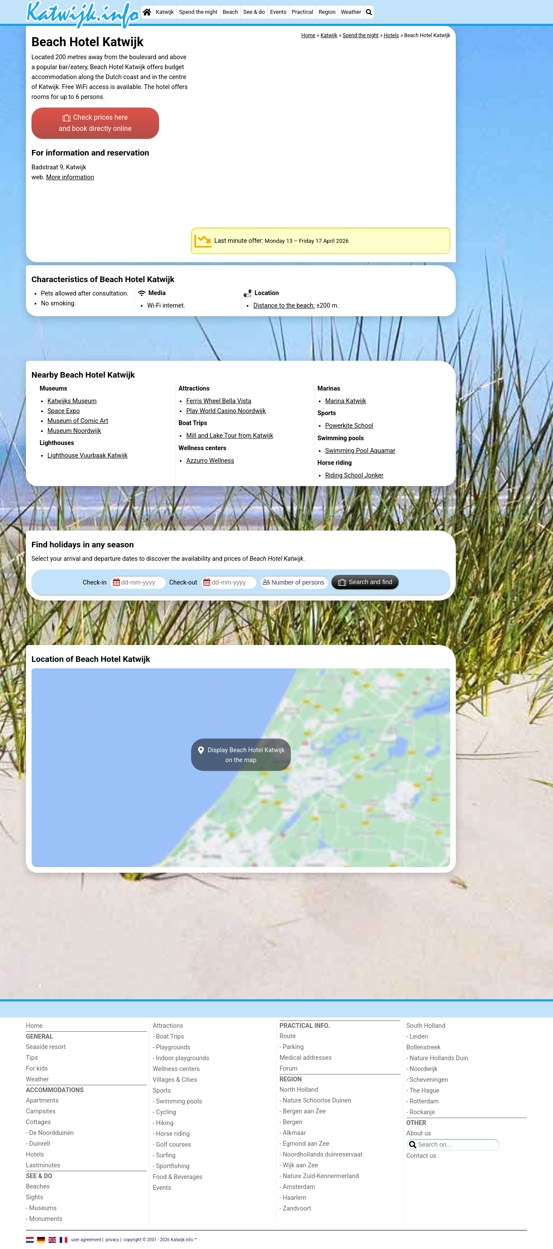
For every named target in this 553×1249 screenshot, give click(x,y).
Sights (34, 1197)
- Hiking (163, 1123)
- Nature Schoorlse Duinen (315, 1100)
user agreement (86, 1239)
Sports (162, 1090)
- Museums (41, 1208)
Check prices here (95, 123)
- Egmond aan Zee (304, 1143)
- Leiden (417, 1036)
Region (326, 12)
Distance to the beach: (284, 305)
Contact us (421, 1156)
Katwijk (165, 12)
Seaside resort (46, 1047)
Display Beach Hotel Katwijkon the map (241, 754)
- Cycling (164, 1112)
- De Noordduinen (50, 1133)
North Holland (299, 1089)
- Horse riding (171, 1134)
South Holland (426, 1026)
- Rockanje (421, 1112)
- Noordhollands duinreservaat (321, 1154)
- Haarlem (293, 1197)
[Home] (147, 12)
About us (419, 1133)
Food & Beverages (178, 1177)
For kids (37, 1068)
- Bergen (291, 1122)
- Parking (292, 1047)
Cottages (38, 1122)
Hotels (35, 1154)
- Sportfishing (171, 1166)
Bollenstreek (424, 1047)
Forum (288, 1068)
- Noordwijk (422, 1069)
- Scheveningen (427, 1080)
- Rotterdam (423, 1101)
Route (288, 1036)
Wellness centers (176, 1069)
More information (70, 177)
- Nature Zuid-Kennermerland (319, 1176)
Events (278, 12)
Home (34, 1026)
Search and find (365, 582)
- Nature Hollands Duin (437, 1058)
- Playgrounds (172, 1047)
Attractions (168, 1026)
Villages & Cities (175, 1080)
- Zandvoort (295, 1208)
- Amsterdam (297, 1187)
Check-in (95, 582)
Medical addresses (306, 1057)
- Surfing (164, 1155)
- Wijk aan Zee (299, 1165)
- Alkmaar (293, 1133)
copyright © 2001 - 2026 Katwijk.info (159, 1239)
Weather (351, 12)
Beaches (38, 1186)
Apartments (42, 1100)
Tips (32, 1057)
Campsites (41, 1111)
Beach (230, 12)
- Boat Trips (168, 1036)
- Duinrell (38, 1143)
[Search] (369, 12)
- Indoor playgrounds (181, 1058)
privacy (112, 1239)
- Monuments (44, 1219)
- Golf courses (172, 1144)
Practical (302, 12)
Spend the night (198, 12)
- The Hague (423, 1090)
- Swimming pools (177, 1101)
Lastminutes (43, 1165)
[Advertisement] (492, 224)
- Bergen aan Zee (303, 1111)
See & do (254, 12)
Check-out (184, 582)
